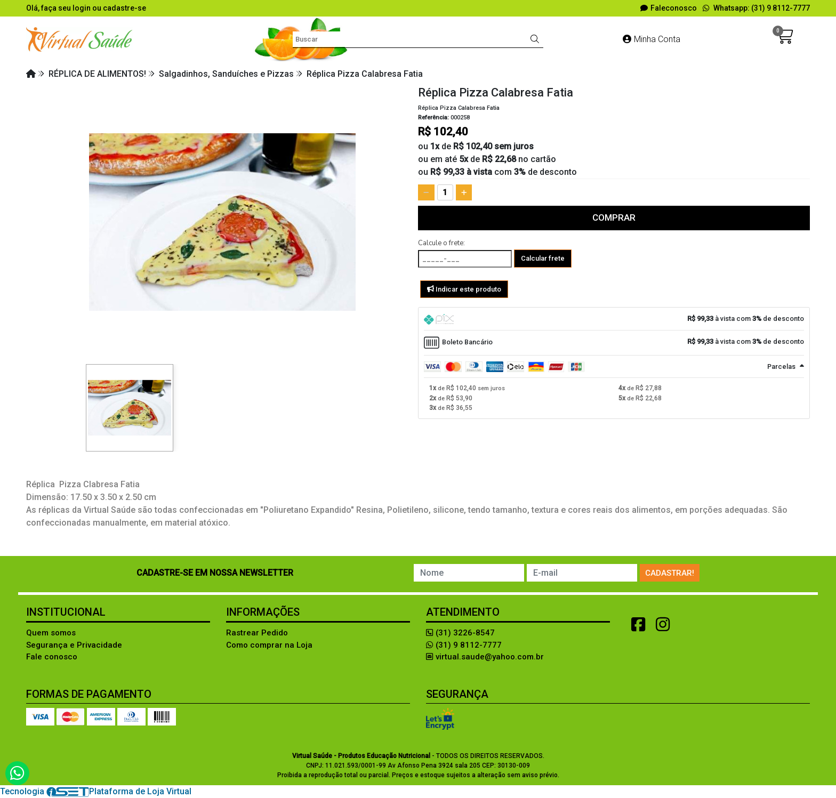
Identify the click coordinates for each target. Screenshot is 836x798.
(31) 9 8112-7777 (464, 645)
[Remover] (426, 192)
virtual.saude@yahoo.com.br (485, 657)
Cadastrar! (669, 573)
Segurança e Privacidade (74, 645)
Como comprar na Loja (269, 645)
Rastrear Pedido (257, 633)
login (82, 8)
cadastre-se (124, 8)
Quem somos (51, 633)
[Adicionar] (464, 192)
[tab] (614, 319)
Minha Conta (651, 39)
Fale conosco (51, 657)
